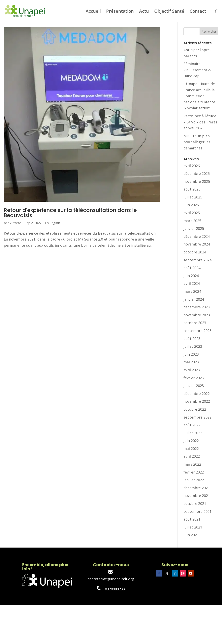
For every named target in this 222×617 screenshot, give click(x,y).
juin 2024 (191, 275)
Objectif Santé (169, 12)
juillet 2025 (192, 197)
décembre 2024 (196, 236)
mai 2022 (191, 448)
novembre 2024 (196, 244)
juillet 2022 (192, 432)
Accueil (93, 12)
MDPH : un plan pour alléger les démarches (196, 142)
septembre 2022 (197, 417)
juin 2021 (191, 534)
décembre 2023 (196, 307)
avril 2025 (191, 212)
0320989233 (111, 589)
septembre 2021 (197, 511)
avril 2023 (191, 370)
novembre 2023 (196, 315)
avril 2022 (191, 456)
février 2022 (193, 472)
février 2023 (193, 377)
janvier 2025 (193, 228)
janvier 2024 (193, 299)
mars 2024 (192, 291)
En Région (52, 223)
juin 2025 (191, 204)
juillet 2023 (192, 346)
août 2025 (191, 189)
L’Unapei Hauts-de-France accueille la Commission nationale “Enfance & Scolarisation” (199, 95)
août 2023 (191, 338)
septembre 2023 (197, 330)
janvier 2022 (193, 479)
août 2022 (191, 425)
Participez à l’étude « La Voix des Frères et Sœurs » (200, 122)
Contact (198, 12)
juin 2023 (191, 354)
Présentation (120, 12)
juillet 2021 (192, 527)
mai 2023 (191, 362)
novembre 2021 (196, 495)
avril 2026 (191, 165)
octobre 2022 (194, 409)
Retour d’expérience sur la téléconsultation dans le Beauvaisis (70, 213)
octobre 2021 (194, 503)
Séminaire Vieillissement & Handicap (197, 69)
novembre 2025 (196, 181)
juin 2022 (191, 440)
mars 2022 (192, 464)
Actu (144, 12)
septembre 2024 (197, 260)
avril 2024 (191, 283)
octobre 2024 (194, 252)
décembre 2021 (196, 487)
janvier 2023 (193, 385)
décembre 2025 (196, 173)
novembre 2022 (196, 401)
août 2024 (191, 267)
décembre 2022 (196, 393)
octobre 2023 (194, 322)
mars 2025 (192, 220)
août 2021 (191, 519)
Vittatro (15, 223)
